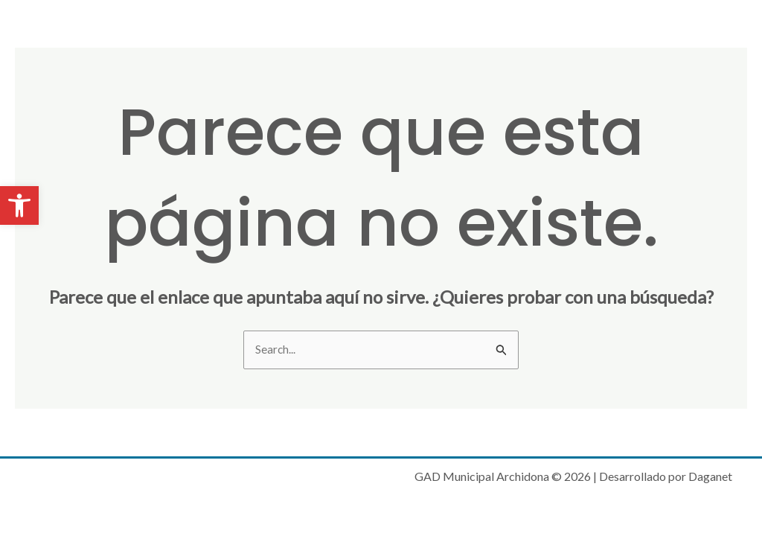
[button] (19, 205)
